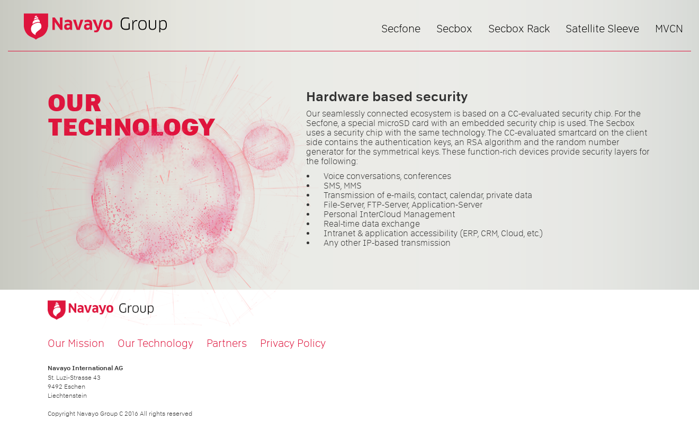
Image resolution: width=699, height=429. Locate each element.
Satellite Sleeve (602, 28)
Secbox (454, 28)
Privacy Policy (293, 343)
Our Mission (76, 343)
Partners (227, 343)
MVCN (669, 28)
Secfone (400, 28)
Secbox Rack (519, 28)
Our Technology (155, 343)
